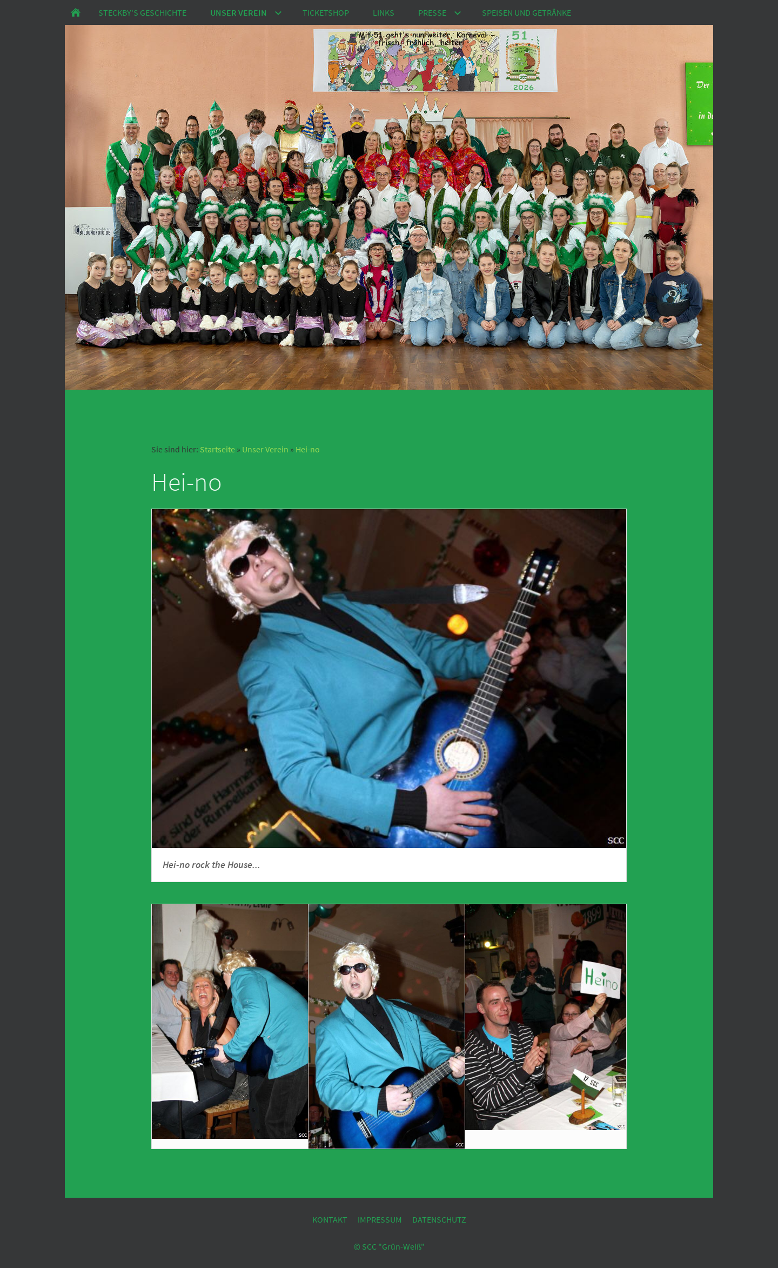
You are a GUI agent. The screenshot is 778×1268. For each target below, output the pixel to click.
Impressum (380, 1219)
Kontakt (329, 1219)
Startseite (217, 449)
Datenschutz (439, 1219)
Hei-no (308, 449)
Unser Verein (265, 449)
